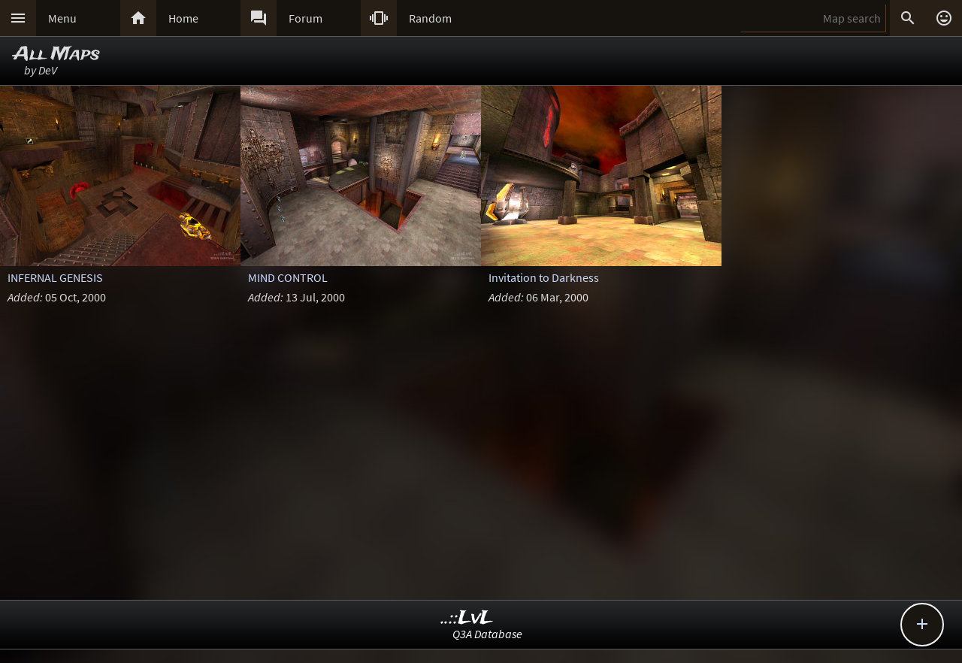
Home (183, 18)
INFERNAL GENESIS (55, 277)
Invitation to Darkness (544, 277)
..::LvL (467, 618)
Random (430, 18)
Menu (62, 18)
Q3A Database (487, 633)
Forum (305, 18)
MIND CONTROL (288, 277)
